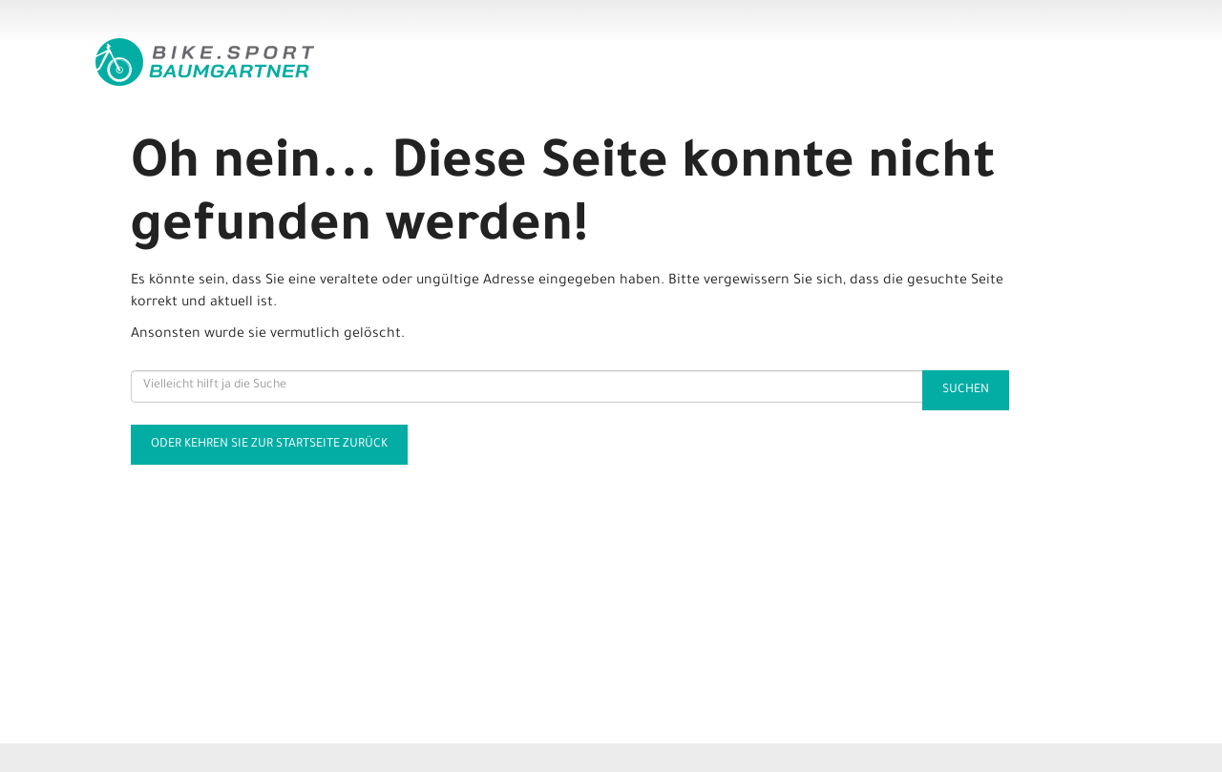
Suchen (965, 390)
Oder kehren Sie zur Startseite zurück (269, 444)
